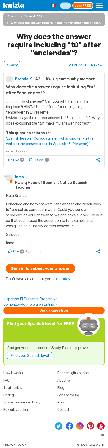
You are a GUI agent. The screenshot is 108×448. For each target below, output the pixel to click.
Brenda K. (24, 79)
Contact (63, 409)
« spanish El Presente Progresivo (30, 299)
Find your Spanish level (30, 355)
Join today (61, 278)
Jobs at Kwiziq (68, 395)
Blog (60, 388)
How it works (13, 373)
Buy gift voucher (15, 409)
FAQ (6, 380)
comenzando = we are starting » (30, 304)
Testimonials (12, 388)
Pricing (8, 395)
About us (64, 380)
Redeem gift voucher (73, 373)
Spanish (13, 16)
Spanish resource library (21, 402)
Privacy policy (14, 444)
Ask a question (54, 310)
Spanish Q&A (33, 16)
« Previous (77, 65)
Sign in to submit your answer (40, 268)
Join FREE (83, 5)
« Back (12, 65)
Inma (19, 177)
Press (61, 402)
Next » (96, 65)
